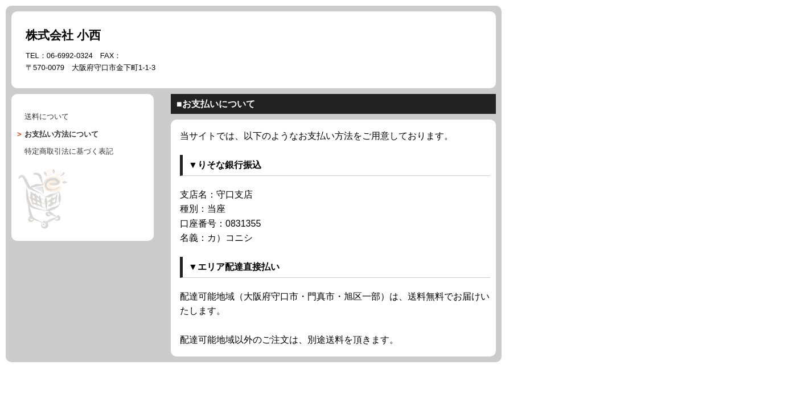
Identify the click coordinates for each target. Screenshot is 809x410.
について (61, 134)
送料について (46, 116)
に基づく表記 (68, 151)
